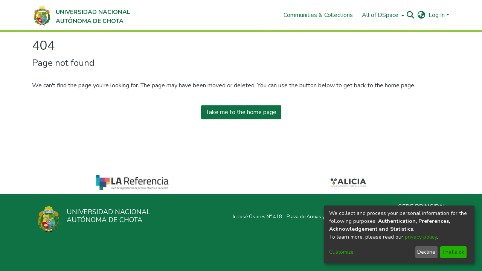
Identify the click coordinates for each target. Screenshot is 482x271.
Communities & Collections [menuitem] (318, 15)
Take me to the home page (241, 112)
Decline (426, 252)
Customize (341, 252)
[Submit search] (410, 15)
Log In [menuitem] (437, 15)
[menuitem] (382, 15)
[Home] (81, 15)
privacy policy (421, 237)
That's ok (453, 252)
